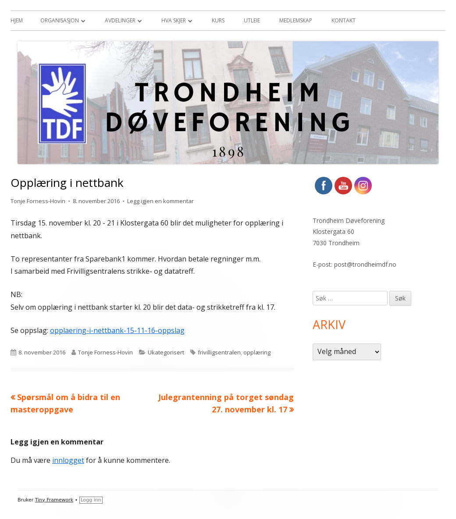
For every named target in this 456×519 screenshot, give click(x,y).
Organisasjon (59, 20)
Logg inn (91, 500)
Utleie (252, 20)
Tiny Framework (54, 500)
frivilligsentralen (219, 352)
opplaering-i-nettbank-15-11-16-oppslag (117, 330)
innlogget (68, 460)
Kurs (218, 20)
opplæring (257, 352)
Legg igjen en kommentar (160, 201)
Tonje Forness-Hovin (38, 201)
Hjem (17, 20)
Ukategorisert (166, 352)
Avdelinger (120, 20)
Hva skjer (173, 20)
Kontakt (343, 20)
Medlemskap (295, 20)
